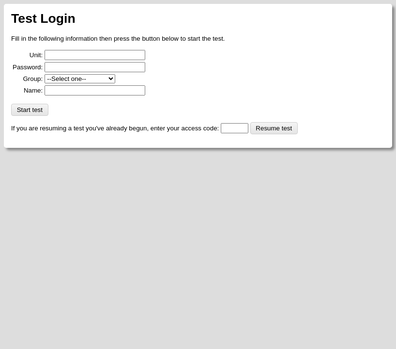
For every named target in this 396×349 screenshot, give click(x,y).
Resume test (274, 128)
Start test (30, 109)
